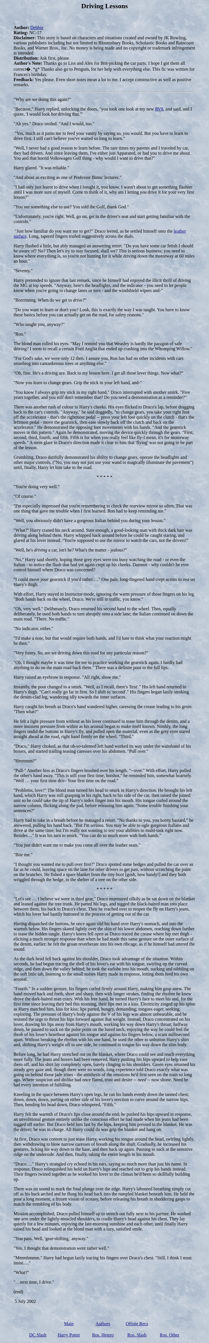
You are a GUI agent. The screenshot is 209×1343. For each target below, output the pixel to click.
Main (69, 1323)
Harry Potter (69, 1335)
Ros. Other (169, 1335)
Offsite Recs (137, 1323)
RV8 (159, 109)
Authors (103, 1323)
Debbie (36, 27)
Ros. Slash (136, 1335)
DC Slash (37, 1335)
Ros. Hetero (103, 1335)
